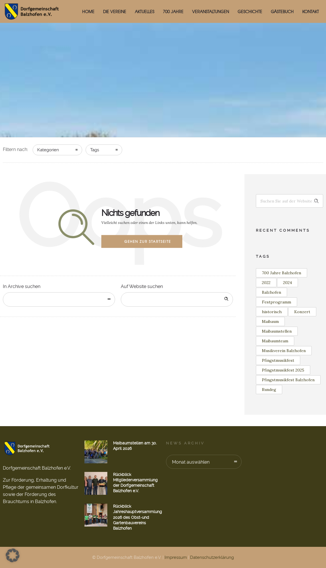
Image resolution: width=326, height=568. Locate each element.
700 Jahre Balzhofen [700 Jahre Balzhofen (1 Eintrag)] (281, 272)
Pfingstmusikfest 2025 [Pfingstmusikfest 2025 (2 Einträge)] (283, 370)
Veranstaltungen (210, 11)
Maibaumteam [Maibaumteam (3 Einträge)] (275, 340)
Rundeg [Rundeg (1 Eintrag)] (269, 389)
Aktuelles (144, 11)
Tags (94, 149)
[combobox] (59, 299)
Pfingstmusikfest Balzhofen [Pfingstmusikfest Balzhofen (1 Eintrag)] (288, 379)
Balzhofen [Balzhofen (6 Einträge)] (271, 292)
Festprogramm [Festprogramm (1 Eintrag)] (276, 302)
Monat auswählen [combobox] (191, 462)
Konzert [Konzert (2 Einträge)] (302, 311)
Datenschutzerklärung (212, 557)
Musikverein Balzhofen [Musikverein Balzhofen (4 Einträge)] (284, 350)
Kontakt (310, 11)
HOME (88, 11)
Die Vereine (114, 11)
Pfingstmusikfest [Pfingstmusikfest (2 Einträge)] (278, 360)
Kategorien (48, 149)
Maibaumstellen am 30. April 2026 (135, 446)
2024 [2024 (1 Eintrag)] (287, 282)
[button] (12, 555)
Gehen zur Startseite (147, 241)
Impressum (176, 557)
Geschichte (250, 11)
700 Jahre (173, 11)
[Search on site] (177, 299)
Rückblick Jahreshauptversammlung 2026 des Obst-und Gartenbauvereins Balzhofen (137, 517)
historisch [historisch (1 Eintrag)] (272, 311)
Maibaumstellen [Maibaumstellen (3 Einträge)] (277, 331)
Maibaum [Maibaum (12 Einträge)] (270, 321)
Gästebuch (282, 11)
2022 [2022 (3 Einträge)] (266, 282)
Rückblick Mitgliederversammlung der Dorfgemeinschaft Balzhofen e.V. (135, 482)
